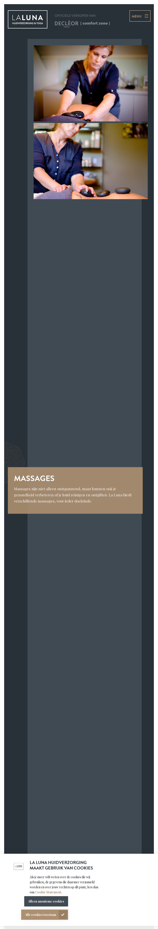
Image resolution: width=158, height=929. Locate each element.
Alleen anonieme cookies (46, 901)
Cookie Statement (47, 892)
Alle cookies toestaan (40, 915)
